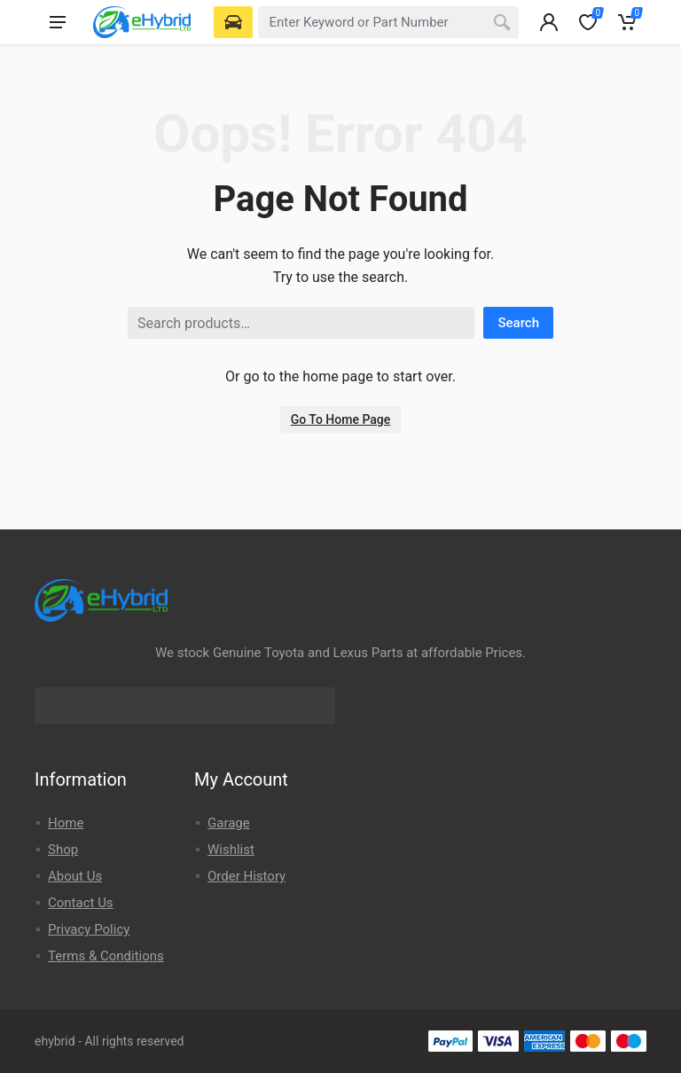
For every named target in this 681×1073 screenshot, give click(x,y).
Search (518, 323)
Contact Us (81, 903)
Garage (228, 823)
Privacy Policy (88, 929)
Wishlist (230, 850)
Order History (246, 876)
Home (65, 823)
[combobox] (388, 22)
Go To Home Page (341, 419)
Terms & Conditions (106, 956)
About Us (75, 876)
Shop (63, 850)
